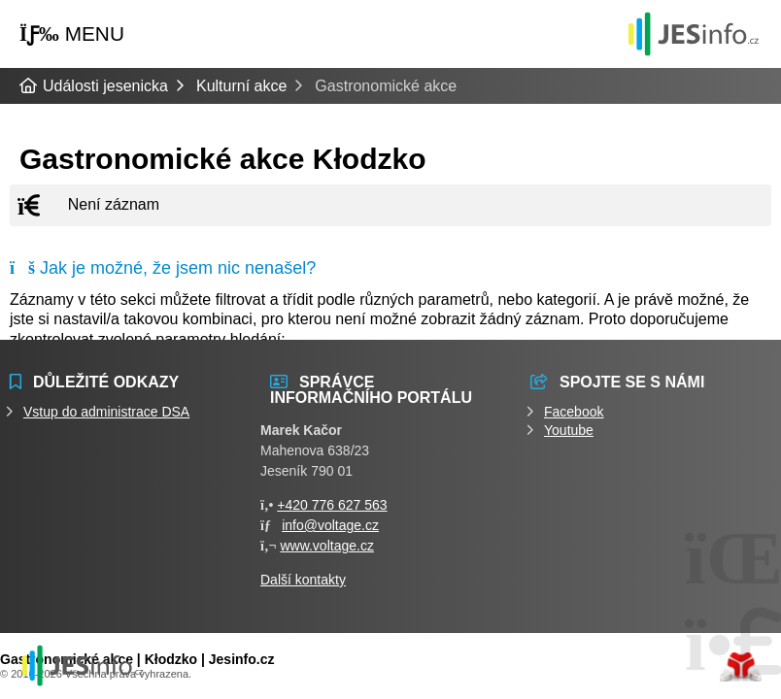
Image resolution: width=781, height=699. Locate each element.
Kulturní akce (241, 86)
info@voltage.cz (330, 525)
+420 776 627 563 (332, 505)
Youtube (569, 430)
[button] (71, 34)
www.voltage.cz (326, 545)
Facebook (573, 411)
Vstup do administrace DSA (106, 411)
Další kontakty (303, 579)
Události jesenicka (694, 33)
